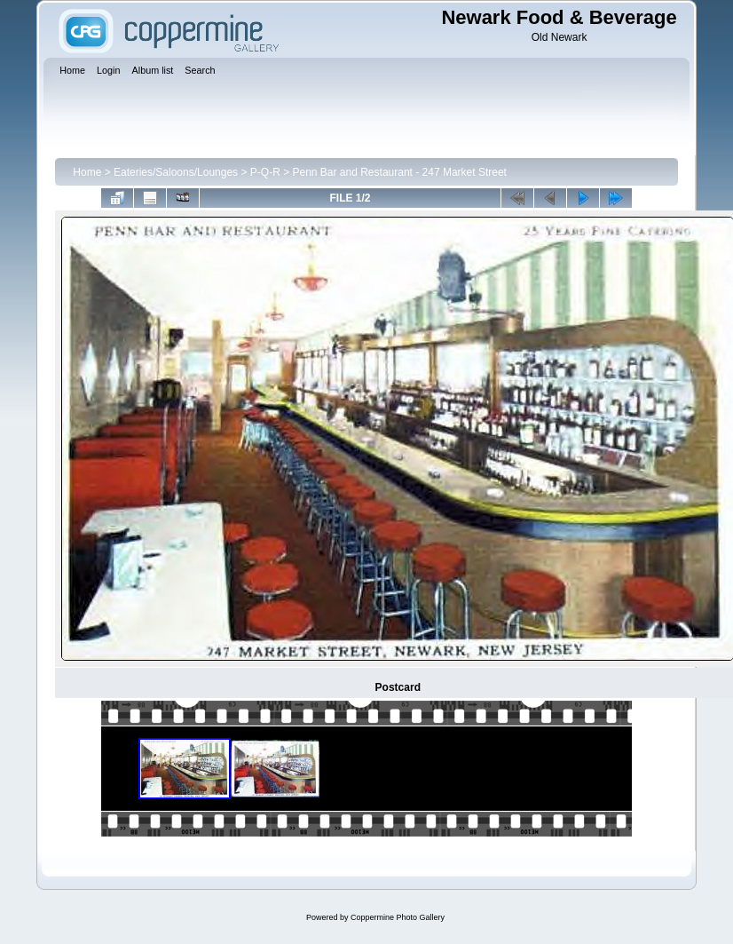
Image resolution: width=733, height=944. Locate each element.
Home (87, 172)
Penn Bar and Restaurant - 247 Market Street (399, 172)
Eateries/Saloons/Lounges (176, 172)
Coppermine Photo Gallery (398, 917)
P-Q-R (265, 172)
